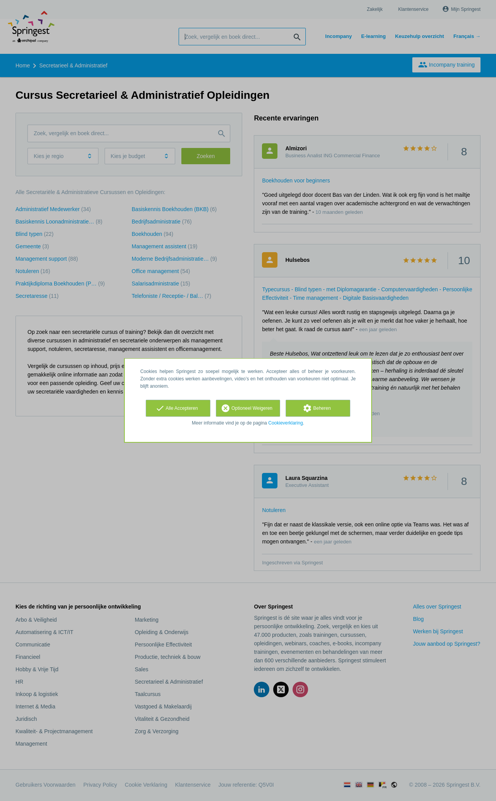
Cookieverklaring (285, 423)
